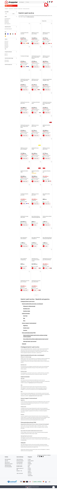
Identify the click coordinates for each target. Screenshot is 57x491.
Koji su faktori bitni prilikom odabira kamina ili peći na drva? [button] (35, 339)
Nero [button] (24, 320)
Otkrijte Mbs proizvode (42, 389)
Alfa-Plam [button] (25, 315)
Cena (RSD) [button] (11, 11)
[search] (35, 2)
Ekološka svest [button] (26, 308)
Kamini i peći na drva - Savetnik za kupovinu (35, 299)
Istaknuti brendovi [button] (26, 313)
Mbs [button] (24, 318)
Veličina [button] (11, 39)
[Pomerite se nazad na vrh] (53, 487)
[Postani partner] (31, 460)
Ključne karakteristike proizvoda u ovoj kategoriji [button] (32, 303)
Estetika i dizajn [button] (26, 311)
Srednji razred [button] (26, 328)
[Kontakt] (29, 462)
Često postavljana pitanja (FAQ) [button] (29, 332)
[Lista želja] (49, 2)
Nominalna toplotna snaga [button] (11, 58)
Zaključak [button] (24, 343)
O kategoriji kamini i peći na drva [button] (27, 301)
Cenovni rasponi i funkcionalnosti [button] (29, 323)
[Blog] (28, 466)
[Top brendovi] (30, 475)
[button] (22, 2)
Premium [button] (25, 330)
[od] (7, 13)
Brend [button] (11, 16)
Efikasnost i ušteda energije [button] (29, 306)
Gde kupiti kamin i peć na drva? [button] (29, 341)
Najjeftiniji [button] (25, 325)
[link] (47, 2)
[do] (14, 13)
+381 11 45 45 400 (20, 473)
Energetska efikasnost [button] (11, 51)
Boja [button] (11, 31)
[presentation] (28, 3)
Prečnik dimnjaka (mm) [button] (11, 64)
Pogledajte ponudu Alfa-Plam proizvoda (35, 382)
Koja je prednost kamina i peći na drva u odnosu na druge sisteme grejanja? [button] (35, 336)
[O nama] (29, 459)
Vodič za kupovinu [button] (30, 16)
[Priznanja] (29, 474)
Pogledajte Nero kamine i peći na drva (35, 395)
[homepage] (11, 1)
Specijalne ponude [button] (11, 26)
